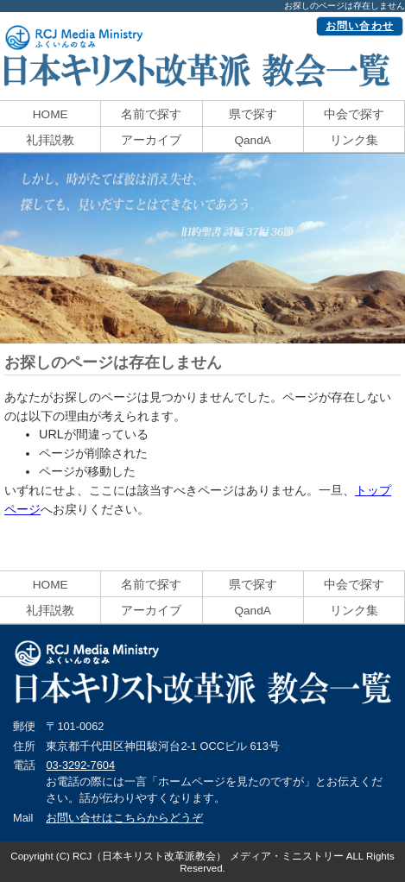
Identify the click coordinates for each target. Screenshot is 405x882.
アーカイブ (151, 140)
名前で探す (151, 114)
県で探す (253, 114)
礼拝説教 (50, 140)
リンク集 (354, 140)
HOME (50, 114)
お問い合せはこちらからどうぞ (124, 817)
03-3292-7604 (80, 765)
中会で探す (354, 114)
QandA (252, 140)
